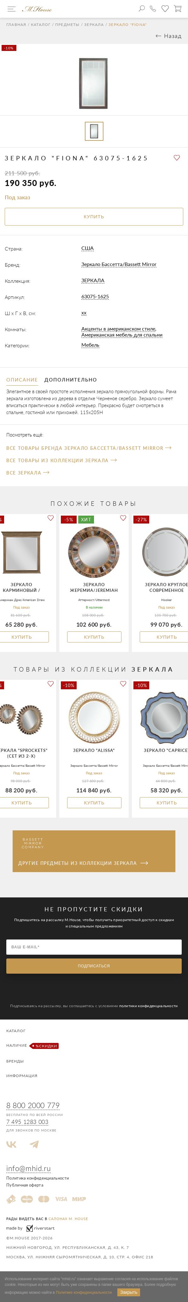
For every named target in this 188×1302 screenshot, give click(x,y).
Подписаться (94, 966)
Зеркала (94, 25)
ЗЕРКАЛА (92, 280)
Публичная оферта (24, 1184)
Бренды (15, 1061)
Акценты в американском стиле (118, 329)
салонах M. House (68, 1219)
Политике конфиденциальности (84, 1292)
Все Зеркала (27, 472)
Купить (94, 637)
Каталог (40, 25)
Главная (16, 25)
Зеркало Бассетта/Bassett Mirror (118, 264)
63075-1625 (95, 296)
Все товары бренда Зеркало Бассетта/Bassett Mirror (88, 448)
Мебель (90, 345)
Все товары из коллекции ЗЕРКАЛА (61, 460)
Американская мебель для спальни (121, 335)
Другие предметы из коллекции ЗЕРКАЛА (83, 863)
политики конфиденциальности (148, 1005)
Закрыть (128, 1292)
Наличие (31, 1046)
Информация (22, 1075)
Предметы (67, 25)
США (87, 248)
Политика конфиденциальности (37, 1178)
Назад (173, 36)
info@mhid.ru (28, 1168)
